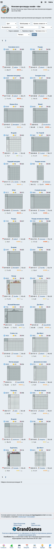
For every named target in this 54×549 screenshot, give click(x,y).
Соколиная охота (13, 47)
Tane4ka (41, 268)
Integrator (41, 439)
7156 (6, 307)
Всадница (14, 390)
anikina (15, 67)
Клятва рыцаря (14, 362)
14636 (6, 336)
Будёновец (13, 448)
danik (15, 411)
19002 (32, 336)
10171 (6, 192)
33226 (6, 450)
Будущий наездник (14, 161)
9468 (32, 164)
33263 (32, 250)
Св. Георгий (40, 133)
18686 (32, 393)
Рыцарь (40, 47)
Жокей (40, 104)
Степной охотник (40, 190)
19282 (6, 421)
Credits (33, 523)
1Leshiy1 (41, 153)
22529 (6, 78)
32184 (6, 107)
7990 (32, 49)
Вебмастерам (18, 525)
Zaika (14, 153)
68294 (6, 393)
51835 (6, 49)
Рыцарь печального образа (40, 219)
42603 (6, 278)
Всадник (14, 133)
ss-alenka (14, 182)
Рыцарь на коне (40, 161)
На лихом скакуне (40, 390)
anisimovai (15, 439)
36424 (32, 107)
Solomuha (46, 182)
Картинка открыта (26, 31)
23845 (6, 364)
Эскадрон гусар (40, 75)
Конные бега (14, 104)
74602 (32, 135)
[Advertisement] (27, 498)
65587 (32, 278)
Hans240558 (19, 325)
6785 (6, 164)
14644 (32, 192)
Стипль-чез (13, 333)
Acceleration (46, 125)
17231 (6, 221)
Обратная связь (35, 525)
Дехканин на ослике (40, 362)
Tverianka (41, 210)
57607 (6, 135)
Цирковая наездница (13, 75)
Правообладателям (19, 523)
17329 (32, 221)
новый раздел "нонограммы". (26, 517)
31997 (6, 250)
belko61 (41, 67)
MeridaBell (15, 125)
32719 (32, 364)
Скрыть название (13, 31)
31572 (32, 78)
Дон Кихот (40, 304)
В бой (13, 190)
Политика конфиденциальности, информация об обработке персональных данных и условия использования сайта (27, 534)
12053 (32, 307)
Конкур (13, 276)
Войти (51, 2)
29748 (32, 421)
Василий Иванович (14, 304)
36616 (32, 450)
